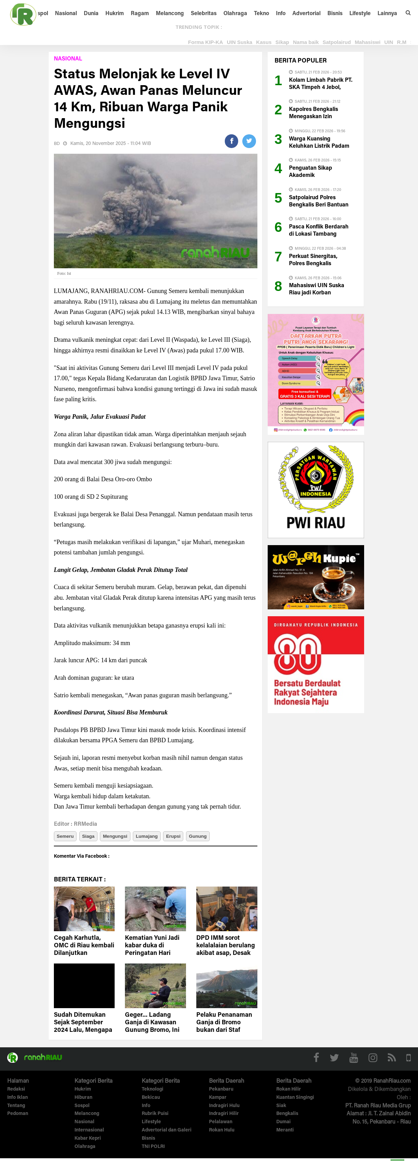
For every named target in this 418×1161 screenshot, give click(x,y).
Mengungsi (123, 837)
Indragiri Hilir (224, 1116)
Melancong (170, 13)
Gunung (215, 837)
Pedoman (17, 1116)
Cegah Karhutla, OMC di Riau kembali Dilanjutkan (84, 948)
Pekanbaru (221, 1092)
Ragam (140, 13)
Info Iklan (17, 1100)
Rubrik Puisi (155, 1116)
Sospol (39, 13)
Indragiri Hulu (224, 1108)
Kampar (218, 1100)
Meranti (285, 1133)
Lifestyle (360, 13)
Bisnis (334, 13)
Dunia (91, 13)
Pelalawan (220, 1125)
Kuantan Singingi (295, 1100)
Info (281, 13)
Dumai (283, 1125)
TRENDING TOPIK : (198, 26)
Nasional (66, 13)
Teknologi (152, 1092)
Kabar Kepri (87, 1141)
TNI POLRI (153, 1149)
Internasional (89, 1133)
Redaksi (16, 1092)
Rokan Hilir (288, 1092)
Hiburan (83, 1100)
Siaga (92, 837)
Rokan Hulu (221, 1133)
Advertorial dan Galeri (166, 1133)
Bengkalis (287, 1116)
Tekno (261, 13)
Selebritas (204, 13)
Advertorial (306, 13)
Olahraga (235, 13)
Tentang (16, 1108)
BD (57, 144)
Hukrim (114, 13)
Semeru (66, 837)
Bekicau (151, 1100)
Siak (281, 1108)
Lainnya (387, 13)
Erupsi (187, 837)
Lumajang (157, 837)
